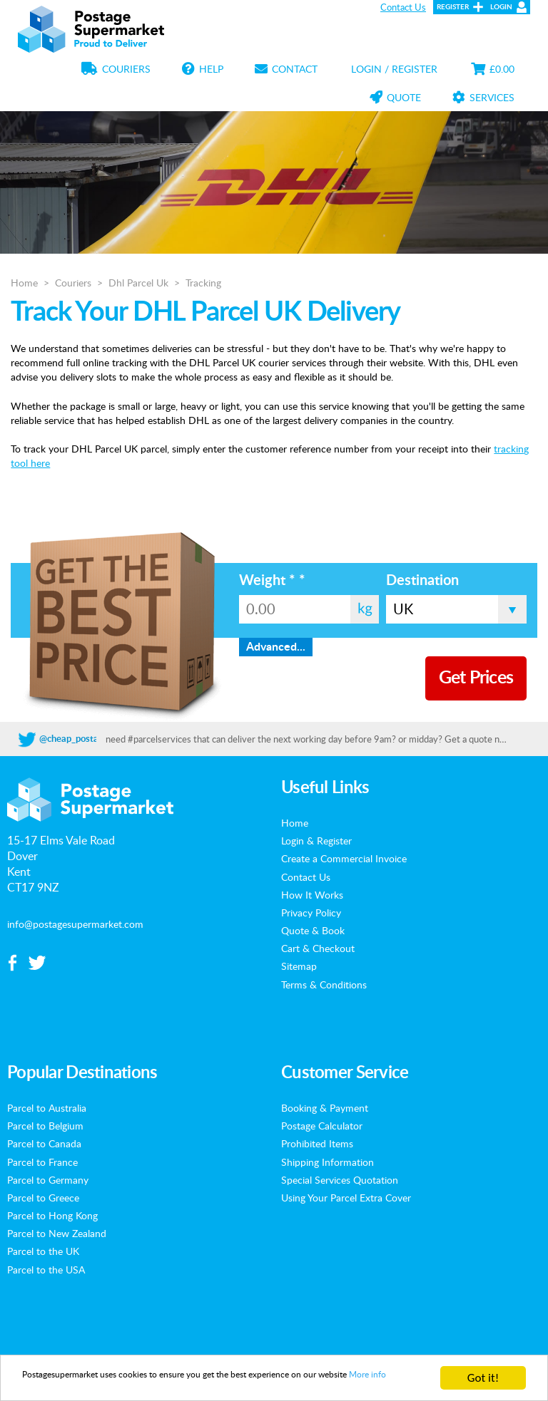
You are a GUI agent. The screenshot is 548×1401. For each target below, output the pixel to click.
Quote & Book (313, 930)
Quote (395, 97)
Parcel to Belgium (45, 1125)
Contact (286, 68)
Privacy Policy (311, 912)
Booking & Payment (324, 1107)
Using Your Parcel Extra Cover (346, 1197)
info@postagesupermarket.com (75, 923)
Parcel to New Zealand (56, 1233)
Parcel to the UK (43, 1251)
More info (113, 1384)
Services (483, 97)
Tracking (203, 282)
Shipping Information (327, 1161)
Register (453, 7)
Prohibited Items (317, 1143)
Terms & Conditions (324, 984)
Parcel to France (42, 1161)
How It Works (312, 894)
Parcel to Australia (46, 1107)
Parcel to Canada (44, 1143)
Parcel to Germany (47, 1179)
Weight (272, 581)
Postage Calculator (321, 1125)
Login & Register (316, 840)
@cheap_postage (73, 739)
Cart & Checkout (318, 948)
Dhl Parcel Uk (138, 282)
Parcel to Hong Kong (52, 1215)
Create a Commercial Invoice (344, 858)
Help (202, 68)
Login (501, 7)
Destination (422, 581)
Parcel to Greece (43, 1197)
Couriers (116, 68)
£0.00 (492, 68)
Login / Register (394, 68)
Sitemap (299, 965)
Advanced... (275, 647)
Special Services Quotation (339, 1179)
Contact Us (403, 7)
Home (24, 282)
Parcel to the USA (46, 1269)
